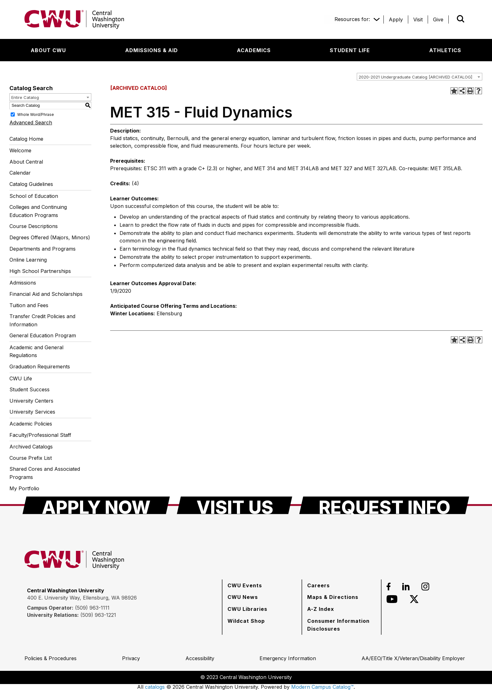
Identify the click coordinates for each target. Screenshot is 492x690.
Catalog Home (26, 139)
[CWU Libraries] (247, 609)
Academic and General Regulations (36, 351)
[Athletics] (445, 50)
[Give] (438, 19)
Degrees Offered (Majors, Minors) (49, 237)
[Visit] (418, 19)
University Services (32, 412)
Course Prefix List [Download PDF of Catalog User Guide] (30, 458)
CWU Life (20, 378)
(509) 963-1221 (98, 615)
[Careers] (318, 585)
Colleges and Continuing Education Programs (38, 211)
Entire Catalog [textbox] (25, 97)
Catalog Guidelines (31, 184)
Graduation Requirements (39, 366)
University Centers (31, 401)
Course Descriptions (33, 226)
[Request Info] (384, 505)
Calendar (20, 173)
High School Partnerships (40, 271)
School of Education (33, 196)
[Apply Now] (96, 505)
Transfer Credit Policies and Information (42, 320)
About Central (26, 162)
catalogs (155, 687)
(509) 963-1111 (92, 608)
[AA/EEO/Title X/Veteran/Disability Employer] (413, 658)
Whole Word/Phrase (35, 114)
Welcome (20, 150)
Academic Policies (30, 424)
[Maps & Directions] (332, 597)
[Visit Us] (234, 505)
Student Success (29, 389)
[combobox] (419, 76)
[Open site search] (461, 19)
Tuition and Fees (28, 305)
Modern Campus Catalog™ (322, 687)
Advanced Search (30, 122)
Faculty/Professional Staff (40, 435)
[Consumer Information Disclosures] (341, 625)
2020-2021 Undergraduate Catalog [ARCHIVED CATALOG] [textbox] (415, 76)
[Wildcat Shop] (246, 621)
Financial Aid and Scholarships (46, 294)
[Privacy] (131, 658)
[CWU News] (242, 597)
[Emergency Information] (287, 658)
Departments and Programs (42, 249)
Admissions (22, 283)
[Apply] (395, 19)
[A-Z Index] (320, 609)
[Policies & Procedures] (50, 658)
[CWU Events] (244, 585)
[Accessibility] (200, 658)
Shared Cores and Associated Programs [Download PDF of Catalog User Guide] (44, 473)
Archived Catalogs (31, 446)
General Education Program (42, 335)
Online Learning (28, 260)
